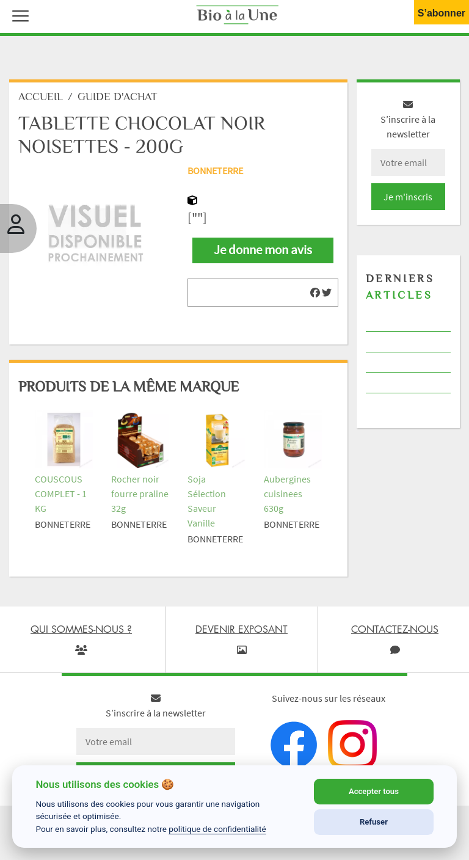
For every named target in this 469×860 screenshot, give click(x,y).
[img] (315, 292)
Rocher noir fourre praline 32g (140, 493)
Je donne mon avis (263, 250)
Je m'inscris (408, 197)
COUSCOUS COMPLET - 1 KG (61, 493)
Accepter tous (374, 791)
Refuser (374, 821)
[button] (17, 14)
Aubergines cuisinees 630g (287, 493)
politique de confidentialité (217, 829)
